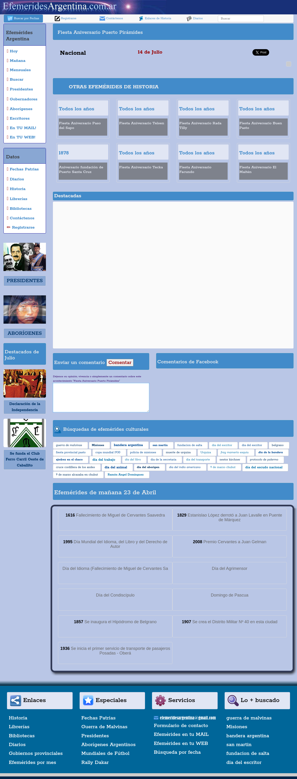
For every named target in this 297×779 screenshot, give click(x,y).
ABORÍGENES (25, 333)
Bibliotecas (22, 736)
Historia (18, 718)
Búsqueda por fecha (177, 752)
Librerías (19, 727)
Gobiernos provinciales (36, 753)
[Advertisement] (232, 32)
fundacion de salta (247, 753)
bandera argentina (247, 736)
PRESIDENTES (25, 281)
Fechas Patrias (98, 718)
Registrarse (65, 18)
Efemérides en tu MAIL (181, 734)
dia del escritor (243, 762)
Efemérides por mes (32, 762)
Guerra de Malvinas (104, 727)
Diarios (195, 18)
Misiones (236, 727)
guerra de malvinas (249, 718)
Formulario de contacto (181, 725)
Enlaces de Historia (154, 18)
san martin (239, 744)
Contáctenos (111, 18)
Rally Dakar (95, 762)
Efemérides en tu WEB (181, 743)
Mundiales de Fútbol (105, 753)
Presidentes (95, 736)
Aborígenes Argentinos (108, 744)
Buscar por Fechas (23, 18)
